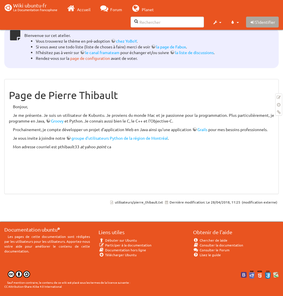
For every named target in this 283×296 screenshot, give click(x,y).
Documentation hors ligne (122, 250)
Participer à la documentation (125, 245)
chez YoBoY (126, 41)
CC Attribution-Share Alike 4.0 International (33, 286)
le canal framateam (102, 52)
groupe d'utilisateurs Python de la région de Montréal (119, 138)
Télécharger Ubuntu (118, 254)
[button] (217, 22)
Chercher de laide (210, 240)
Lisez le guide (207, 254)
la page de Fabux (171, 46)
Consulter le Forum (211, 250)
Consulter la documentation (218, 245)
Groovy (57, 120)
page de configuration (90, 58)
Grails (202, 129)
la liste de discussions (194, 52)
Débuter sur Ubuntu (118, 240)
